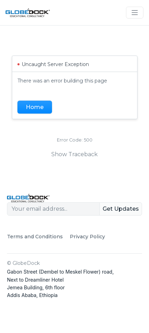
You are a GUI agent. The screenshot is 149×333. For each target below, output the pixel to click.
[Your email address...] (53, 209)
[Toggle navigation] (134, 13)
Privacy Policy (87, 236)
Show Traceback (74, 154)
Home (35, 107)
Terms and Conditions (35, 236)
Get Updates (121, 208)
